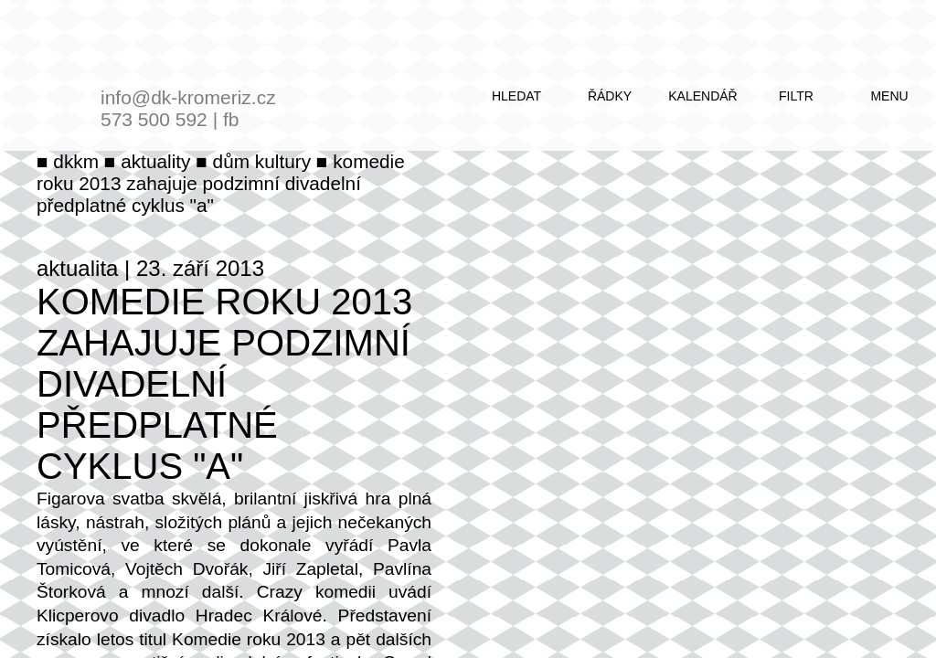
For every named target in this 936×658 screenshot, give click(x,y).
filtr (796, 96)
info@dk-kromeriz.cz (188, 97)
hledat (516, 96)
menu (889, 96)
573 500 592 (154, 119)
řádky (610, 96)
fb (231, 119)
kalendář (702, 96)
